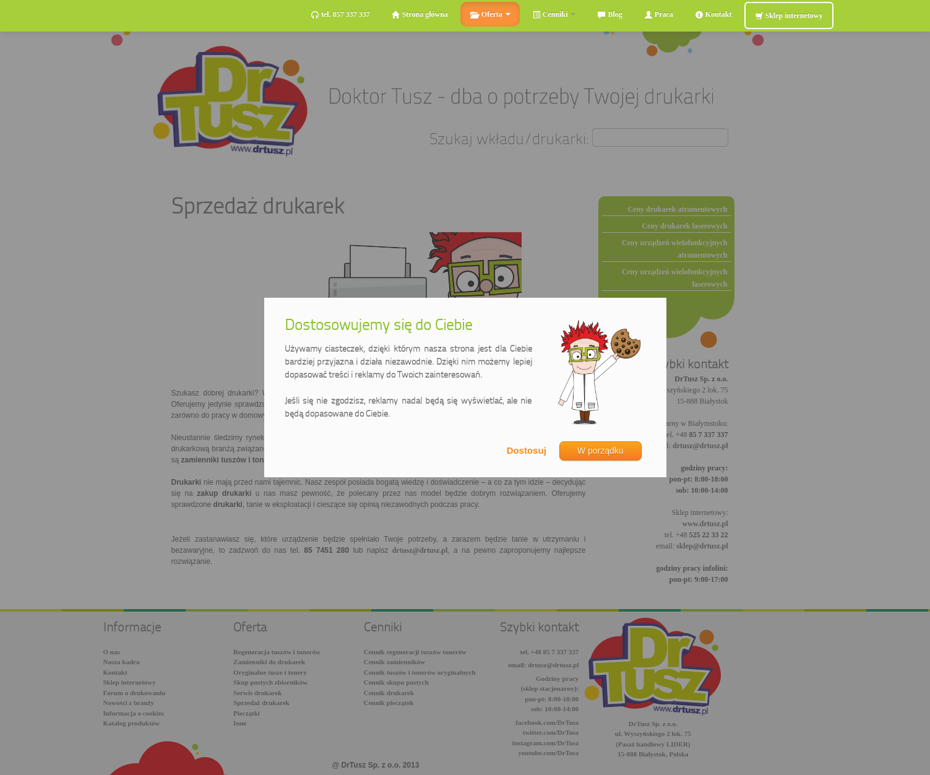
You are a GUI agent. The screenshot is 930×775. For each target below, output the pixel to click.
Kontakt (713, 14)
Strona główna (420, 14)
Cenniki (554, 14)
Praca (658, 14)
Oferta (490, 14)
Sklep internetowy (789, 15)
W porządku (600, 451)
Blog (609, 14)
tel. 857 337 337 (340, 14)
